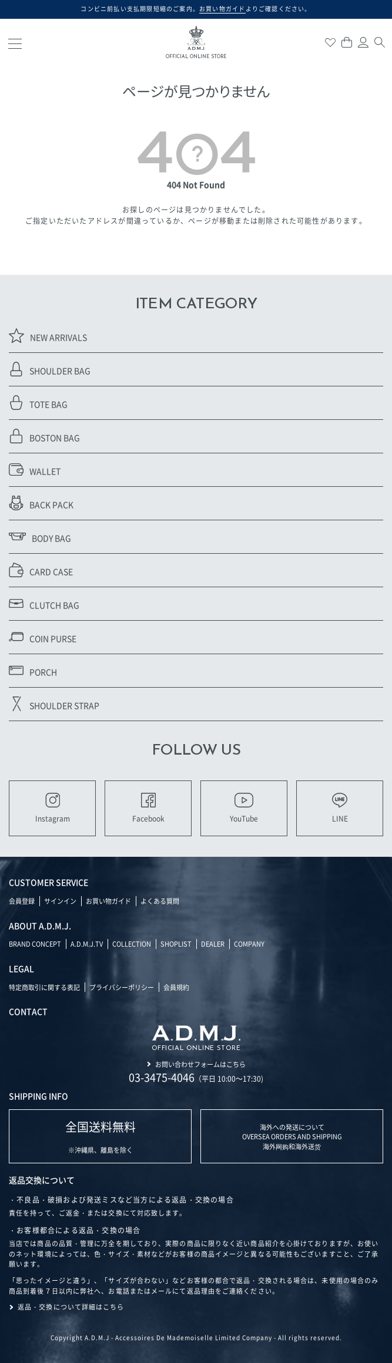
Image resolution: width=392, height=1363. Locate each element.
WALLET (35, 469)
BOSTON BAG (44, 436)
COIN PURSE (42, 637)
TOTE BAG (38, 402)
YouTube (244, 808)
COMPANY (249, 943)
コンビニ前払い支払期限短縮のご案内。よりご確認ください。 (196, 9)
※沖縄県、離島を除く (100, 1136)
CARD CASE (41, 570)
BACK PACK (41, 503)
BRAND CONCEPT (35, 943)
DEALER (213, 943)
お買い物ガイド (108, 901)
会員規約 (176, 987)
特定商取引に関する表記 (44, 987)
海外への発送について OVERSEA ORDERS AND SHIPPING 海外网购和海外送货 (292, 1136)
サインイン (60, 901)
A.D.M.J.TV (87, 943)
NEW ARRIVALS (48, 335)
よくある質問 (159, 901)
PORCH (33, 670)
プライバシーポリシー (121, 987)
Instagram (52, 808)
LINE (340, 808)
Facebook (148, 808)
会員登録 (22, 901)
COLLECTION (131, 943)
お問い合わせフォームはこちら (200, 1064)
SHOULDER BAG (50, 369)
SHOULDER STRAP (54, 703)
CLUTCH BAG (44, 603)
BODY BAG (40, 536)
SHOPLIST (176, 943)
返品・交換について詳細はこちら (71, 1306)
